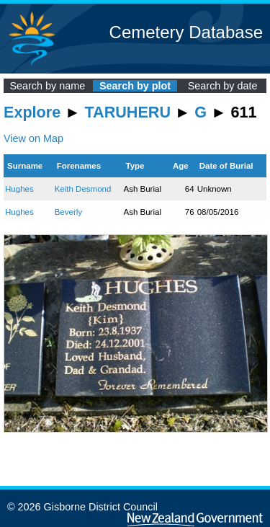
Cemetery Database (186, 32)
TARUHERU (128, 112)
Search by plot (135, 86)
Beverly (68, 212)
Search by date (223, 86)
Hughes (19, 189)
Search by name (47, 86)
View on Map (33, 138)
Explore (32, 112)
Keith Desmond (83, 189)
